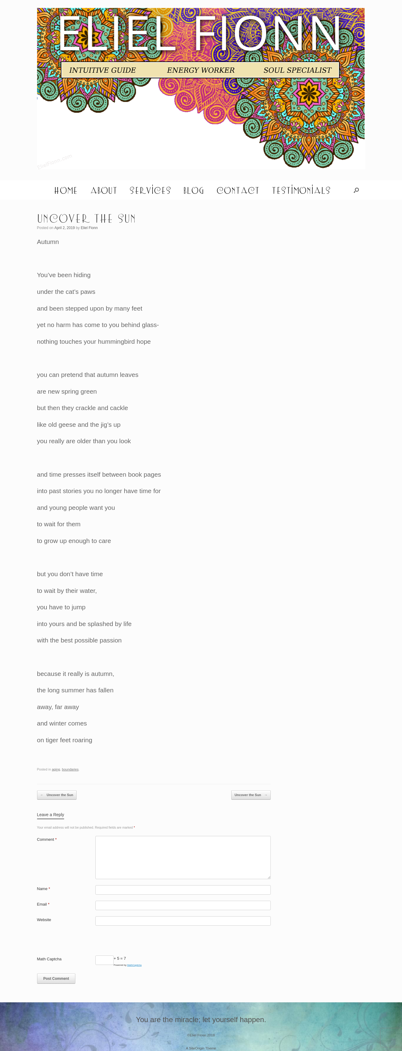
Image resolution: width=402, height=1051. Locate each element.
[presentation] (83, 943)
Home (66, 190)
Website (44, 919)
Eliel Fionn (89, 228)
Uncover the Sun (56, 795)
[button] (356, 190)
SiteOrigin (196, 1048)
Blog (193, 190)
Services (150, 190)
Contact (237, 190)
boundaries (70, 769)
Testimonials (301, 190)
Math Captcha (49, 959)
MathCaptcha (134, 965)
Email (43, 904)
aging (56, 769)
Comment (47, 839)
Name (43, 888)
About (103, 190)
